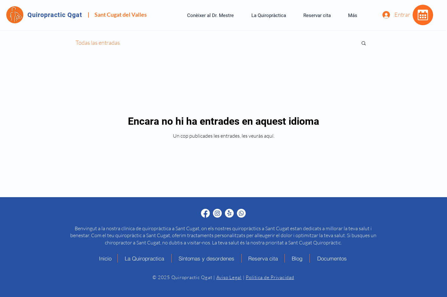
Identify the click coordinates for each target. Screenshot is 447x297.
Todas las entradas (98, 42)
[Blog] (297, 258)
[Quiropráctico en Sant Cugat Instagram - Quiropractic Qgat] (217, 213)
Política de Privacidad (270, 277)
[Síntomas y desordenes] (207, 258)
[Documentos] (332, 258)
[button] (364, 43)
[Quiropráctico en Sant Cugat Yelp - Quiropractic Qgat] (229, 213)
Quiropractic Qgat (54, 15)
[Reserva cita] (263, 258)
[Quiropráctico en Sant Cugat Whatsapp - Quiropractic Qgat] (241, 213)
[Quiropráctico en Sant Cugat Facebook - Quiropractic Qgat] (205, 213)
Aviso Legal (229, 277)
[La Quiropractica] (145, 258)
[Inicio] (105, 258)
